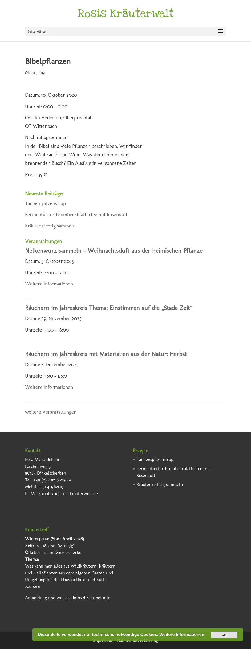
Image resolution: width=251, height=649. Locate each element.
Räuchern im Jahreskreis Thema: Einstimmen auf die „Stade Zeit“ (108, 308)
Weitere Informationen (49, 284)
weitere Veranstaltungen (50, 412)
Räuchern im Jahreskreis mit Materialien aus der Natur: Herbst (106, 354)
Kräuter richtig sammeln (50, 226)
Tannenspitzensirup (45, 203)
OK (224, 635)
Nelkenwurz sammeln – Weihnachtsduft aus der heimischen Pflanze (114, 250)
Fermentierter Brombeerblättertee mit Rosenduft (76, 214)
